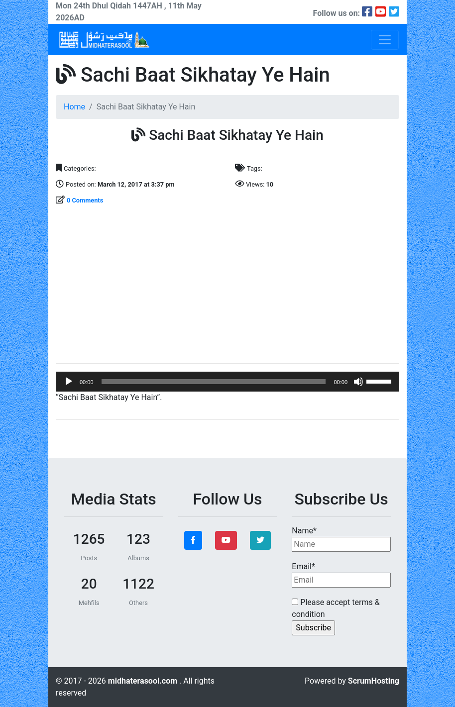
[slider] (214, 381)
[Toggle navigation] (385, 40)
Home (74, 106)
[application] (227, 382)
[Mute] (358, 382)
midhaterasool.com (143, 681)
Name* (341, 539)
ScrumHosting (373, 681)
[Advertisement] (227, 285)
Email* (341, 575)
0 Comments (85, 200)
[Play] (69, 382)
